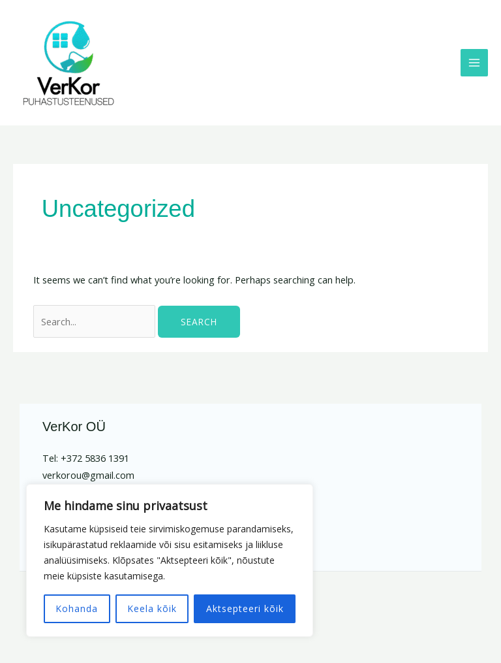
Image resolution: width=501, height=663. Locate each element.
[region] (169, 560)
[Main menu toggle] (474, 62)
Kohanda (76, 608)
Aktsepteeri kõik (245, 608)
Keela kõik (152, 608)
